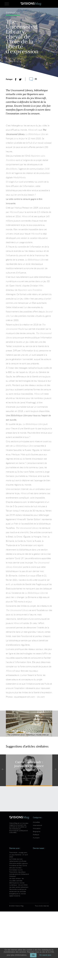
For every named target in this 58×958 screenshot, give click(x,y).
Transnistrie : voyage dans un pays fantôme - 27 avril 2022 (19, 864)
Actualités (36, 822)
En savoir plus (45, 955)
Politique (36, 834)
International (37, 825)
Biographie (36, 831)
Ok (33, 955)
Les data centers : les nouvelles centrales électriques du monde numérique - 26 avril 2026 (19, 887)
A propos (36, 838)
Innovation (13, 13)
